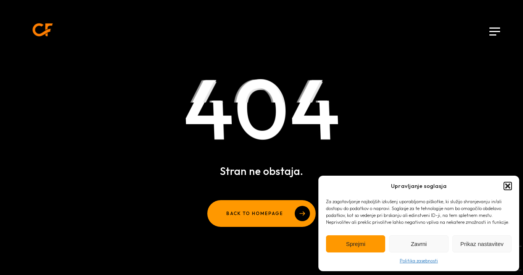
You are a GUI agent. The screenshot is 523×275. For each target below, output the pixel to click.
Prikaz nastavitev (482, 244)
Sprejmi (355, 244)
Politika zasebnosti (419, 261)
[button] (508, 186)
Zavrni (419, 244)
